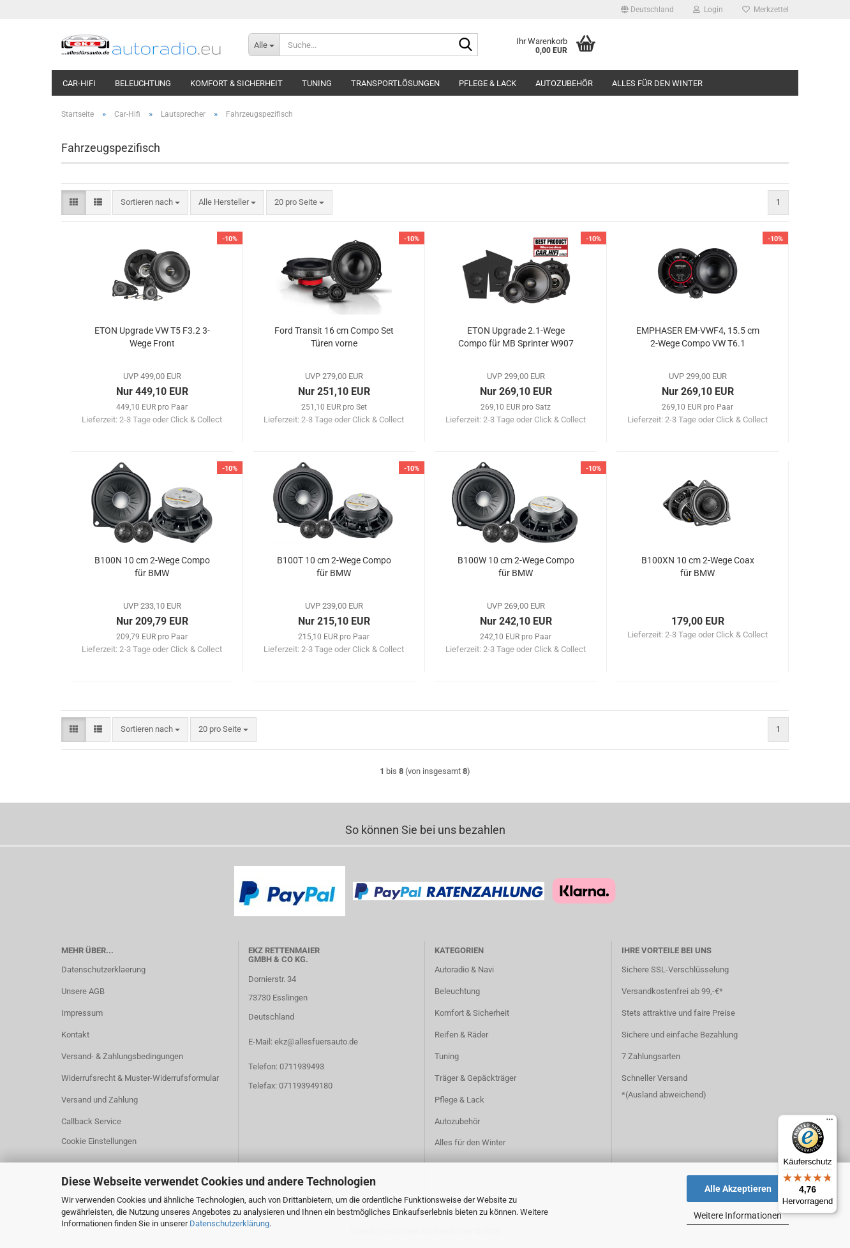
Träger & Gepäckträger (475, 1078)
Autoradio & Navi (464, 969)
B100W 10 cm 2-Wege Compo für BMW (516, 566)
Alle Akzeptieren (738, 1189)
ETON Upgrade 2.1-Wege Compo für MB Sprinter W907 (516, 336)
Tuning (317, 83)
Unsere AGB (83, 991)
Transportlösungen (395, 83)
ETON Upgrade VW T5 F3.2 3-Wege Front (152, 336)
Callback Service (91, 1121)
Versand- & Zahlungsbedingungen (122, 1056)
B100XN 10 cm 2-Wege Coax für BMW (697, 566)
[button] (647, 9)
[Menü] (829, 1122)
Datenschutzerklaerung (103, 969)
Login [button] (708, 9)
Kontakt (75, 1034)
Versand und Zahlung (99, 1099)
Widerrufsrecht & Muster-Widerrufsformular (140, 1078)
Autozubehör (564, 83)
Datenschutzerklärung (229, 1223)
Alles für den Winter (657, 83)
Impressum (82, 1013)
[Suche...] (264, 44)
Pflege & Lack (487, 83)
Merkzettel (765, 9)
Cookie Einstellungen (99, 1141)
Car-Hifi (79, 83)
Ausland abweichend (665, 1094)
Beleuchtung (143, 83)
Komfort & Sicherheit (236, 83)
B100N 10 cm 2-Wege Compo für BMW (152, 566)
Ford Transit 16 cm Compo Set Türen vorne (334, 336)
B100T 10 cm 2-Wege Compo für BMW (334, 566)
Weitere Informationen (738, 1215)
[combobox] (150, 202)
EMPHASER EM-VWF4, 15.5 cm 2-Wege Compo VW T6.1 (697, 336)
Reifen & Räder (461, 1034)
